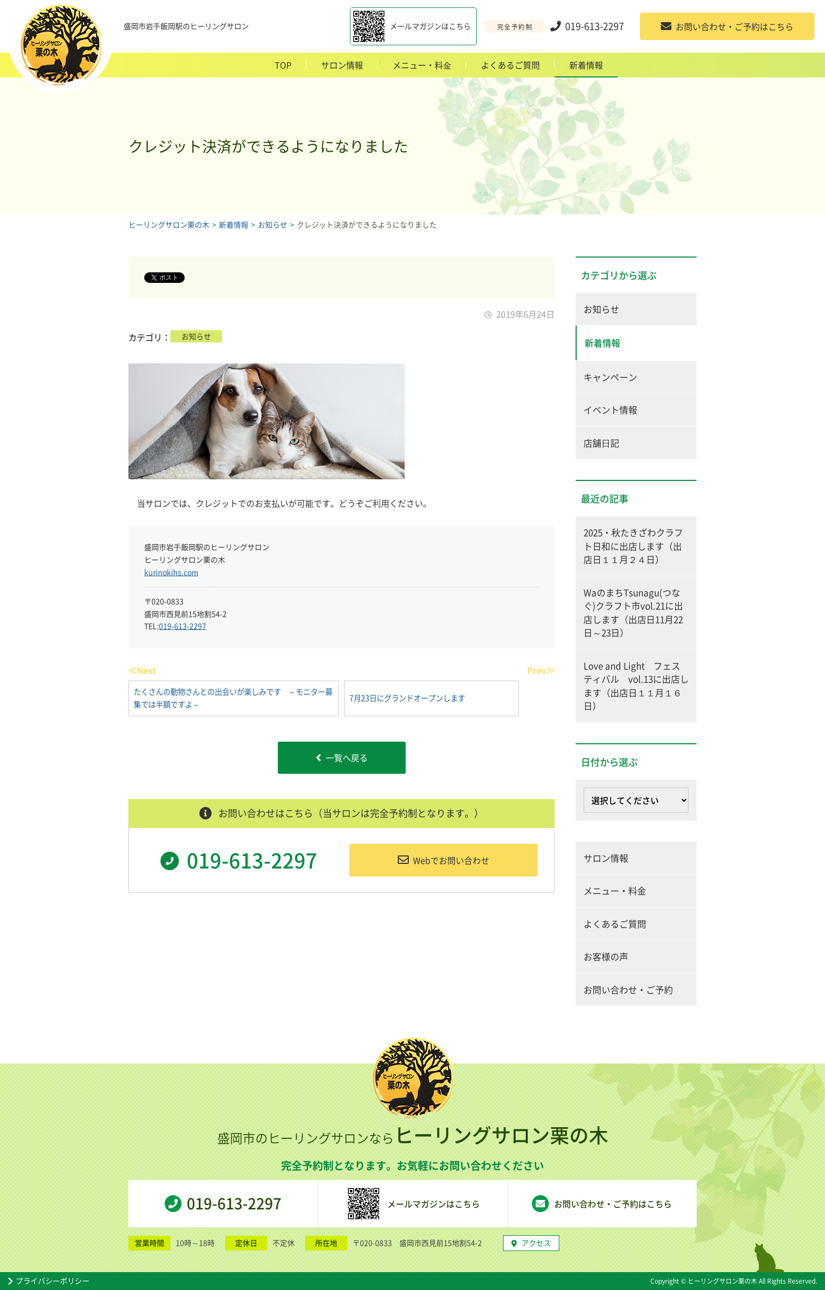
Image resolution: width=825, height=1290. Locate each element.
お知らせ (196, 336)
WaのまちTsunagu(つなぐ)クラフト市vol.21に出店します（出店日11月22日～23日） (633, 612)
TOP (283, 64)
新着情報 (586, 64)
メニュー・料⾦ (422, 64)
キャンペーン (610, 376)
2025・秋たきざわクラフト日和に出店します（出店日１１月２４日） (633, 546)
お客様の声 (605, 956)
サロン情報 (342, 64)
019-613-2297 (182, 626)
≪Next (142, 670)
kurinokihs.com (171, 572)
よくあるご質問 (510, 64)
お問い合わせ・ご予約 (628, 989)
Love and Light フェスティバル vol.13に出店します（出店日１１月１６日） (636, 686)
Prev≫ (541, 670)
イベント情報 (610, 409)
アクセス (531, 1242)
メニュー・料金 (614, 890)
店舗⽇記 (601, 442)
